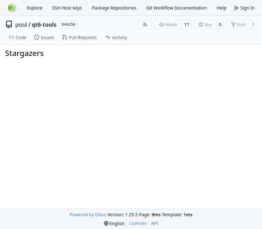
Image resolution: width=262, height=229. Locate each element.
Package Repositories (114, 8)
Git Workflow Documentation (176, 8)
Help (222, 8)
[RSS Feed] (145, 24)
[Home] (12, 8)
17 (186, 24)
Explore (34, 8)
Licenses (138, 223)
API (154, 223)
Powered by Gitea (88, 215)
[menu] (114, 223)
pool (21, 24)
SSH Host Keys (67, 8)
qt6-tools (44, 24)
